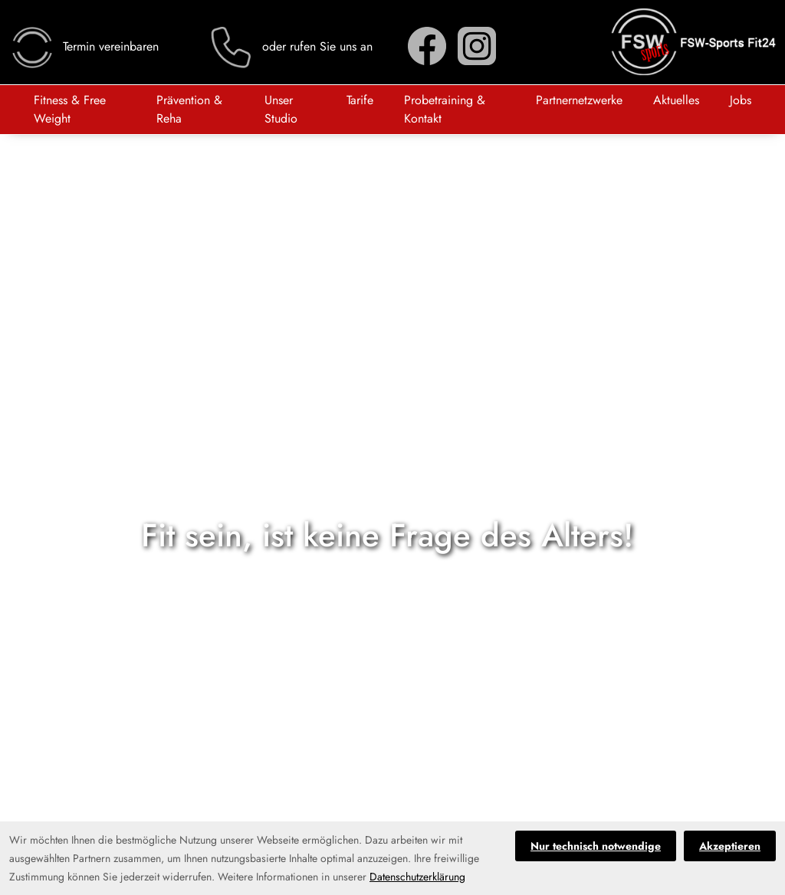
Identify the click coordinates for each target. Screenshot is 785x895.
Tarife (360, 100)
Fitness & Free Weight (70, 109)
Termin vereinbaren (84, 46)
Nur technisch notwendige (595, 846)
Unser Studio (280, 109)
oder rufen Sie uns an (291, 46)
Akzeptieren (729, 846)
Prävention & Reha (189, 109)
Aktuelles (676, 100)
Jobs (740, 100)
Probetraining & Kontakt (444, 109)
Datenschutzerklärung (417, 876)
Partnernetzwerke (579, 100)
